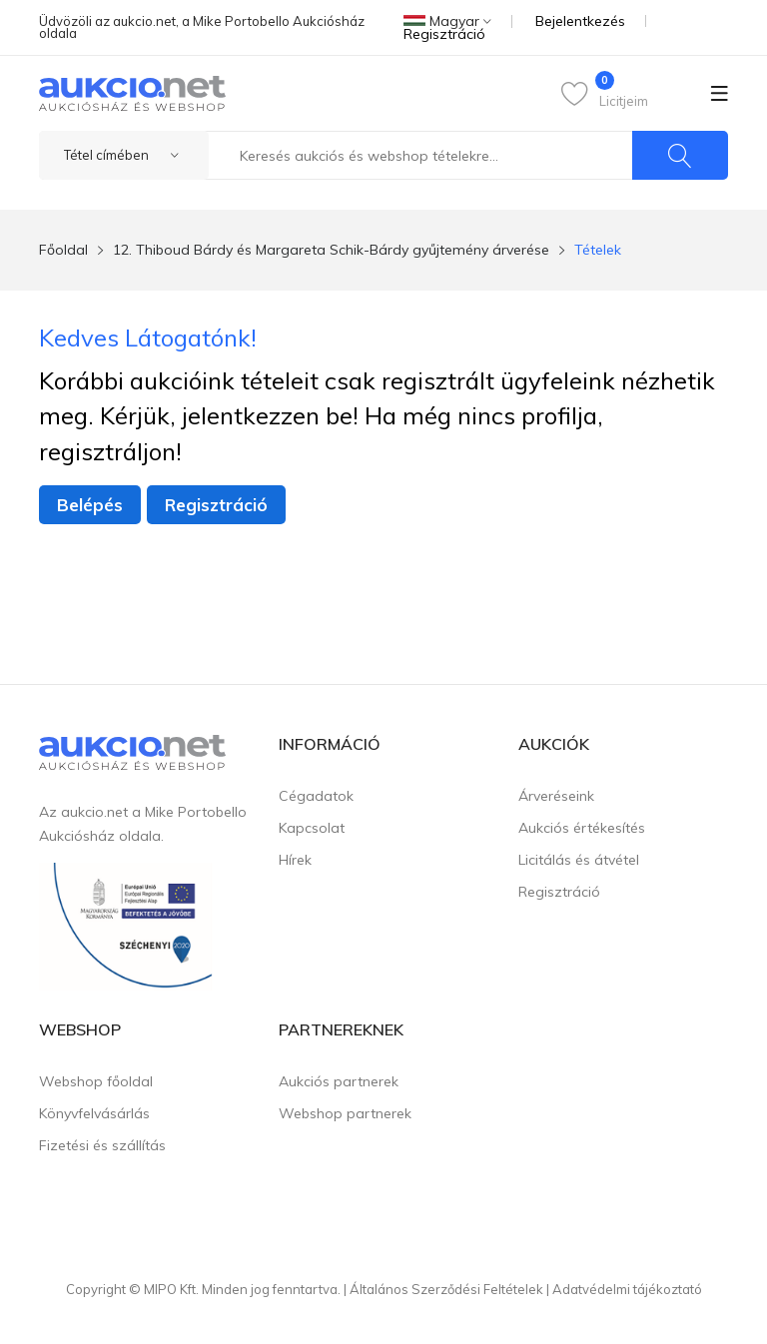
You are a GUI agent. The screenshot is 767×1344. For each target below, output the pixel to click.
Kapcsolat (312, 828)
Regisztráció (444, 34)
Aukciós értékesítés (581, 828)
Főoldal (63, 250)
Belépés (90, 504)
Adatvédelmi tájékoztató (627, 1289)
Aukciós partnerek (338, 1081)
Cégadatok (316, 796)
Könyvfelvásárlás (94, 1113)
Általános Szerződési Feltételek (446, 1289)
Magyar (447, 21)
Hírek (295, 860)
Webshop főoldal (96, 1081)
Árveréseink (556, 796)
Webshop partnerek (345, 1113)
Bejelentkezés (580, 21)
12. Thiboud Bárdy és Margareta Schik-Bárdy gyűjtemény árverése (331, 250)
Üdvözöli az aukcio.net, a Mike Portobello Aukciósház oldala (202, 27)
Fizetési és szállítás (102, 1145)
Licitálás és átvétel (578, 860)
